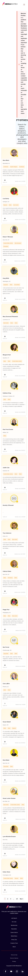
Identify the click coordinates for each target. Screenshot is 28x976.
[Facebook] (5, 971)
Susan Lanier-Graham (9, 798)
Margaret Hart (7, 354)
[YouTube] (11, 971)
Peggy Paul (6, 609)
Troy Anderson (7, 533)
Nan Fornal (6, 647)
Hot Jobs (14, 921)
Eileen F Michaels (8, 236)
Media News (14, 936)
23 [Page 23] (17, 898)
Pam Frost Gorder (8, 429)
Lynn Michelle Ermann (9, 836)
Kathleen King (7, 393)
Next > (21, 898)
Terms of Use (14, 954)
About (14, 946)
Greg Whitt (6, 278)
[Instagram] (17, 971)
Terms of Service (14, 958)
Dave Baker (6, 760)
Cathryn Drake (7, 571)
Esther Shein (6, 872)
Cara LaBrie (6, 683)
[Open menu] (24, 4)
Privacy (14, 961)
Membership (14, 925)
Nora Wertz (6, 160)
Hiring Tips (14, 939)
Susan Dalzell (7, 721)
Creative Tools (14, 943)
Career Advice (14, 932)
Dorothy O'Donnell (8, 505)
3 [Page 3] (10, 898)
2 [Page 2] (7, 898)
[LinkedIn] (22, 971)
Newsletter (14, 928)
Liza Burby (6, 198)
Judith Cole (6, 467)
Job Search (14, 918)
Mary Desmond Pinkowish (10, 316)
